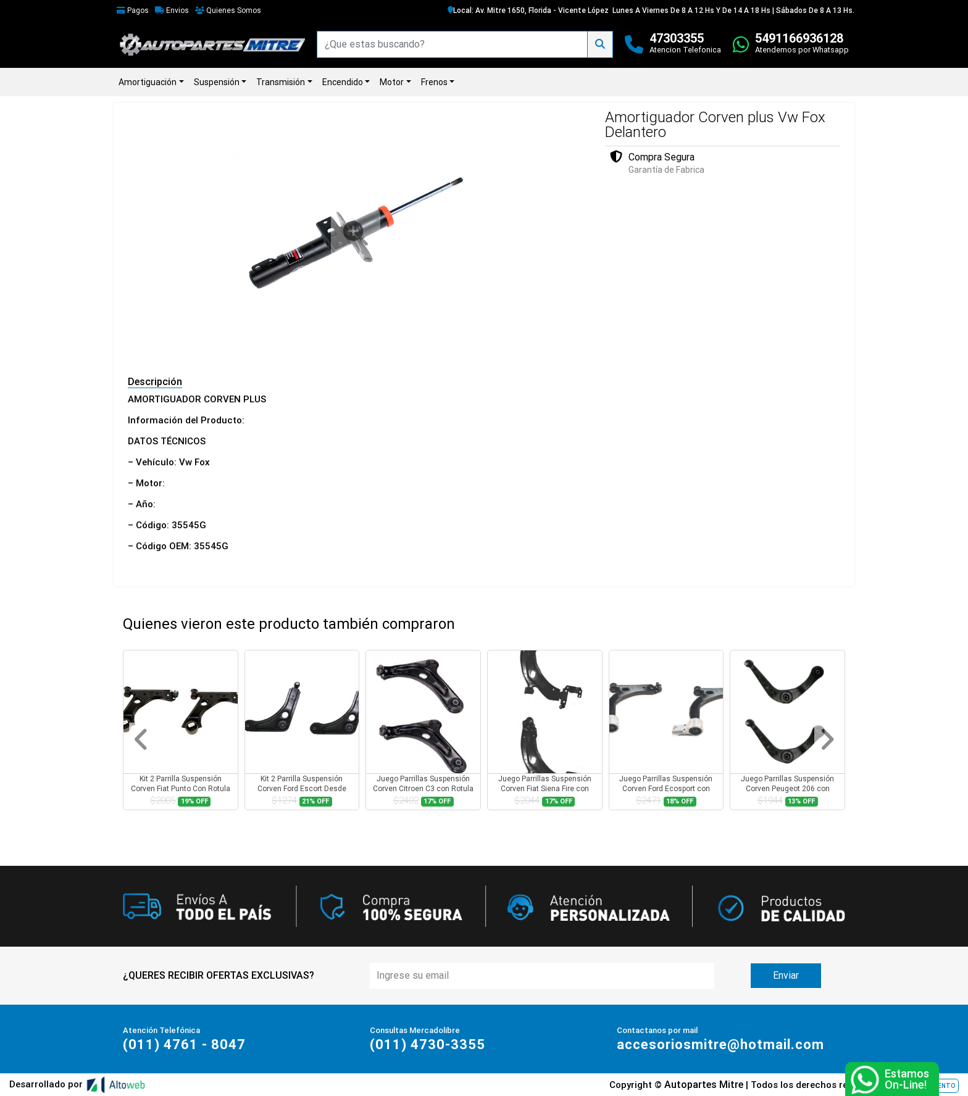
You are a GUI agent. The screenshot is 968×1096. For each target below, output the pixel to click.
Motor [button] (392, 82)
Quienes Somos (228, 10)
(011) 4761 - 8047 (184, 1044)
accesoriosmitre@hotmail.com (720, 1044)
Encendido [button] (342, 82)
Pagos (133, 10)
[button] (141, 740)
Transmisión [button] (280, 82)
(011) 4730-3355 (427, 1044)
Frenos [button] (434, 82)
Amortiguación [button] (148, 82)
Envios (172, 10)
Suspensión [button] (217, 82)
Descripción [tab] (155, 382)
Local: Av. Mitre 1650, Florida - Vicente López (528, 10)
